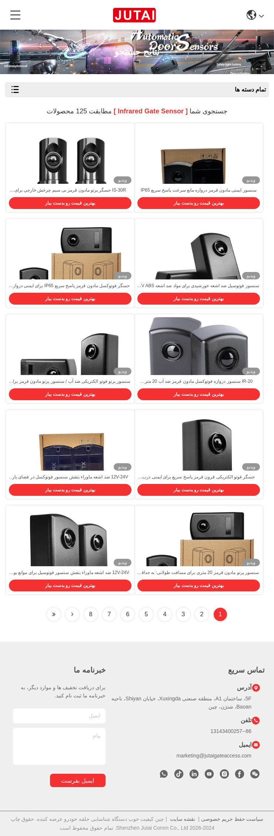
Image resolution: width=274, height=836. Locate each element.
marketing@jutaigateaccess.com (213, 756)
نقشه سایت (183, 819)
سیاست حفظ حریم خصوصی (232, 819)
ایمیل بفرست (77, 780)
